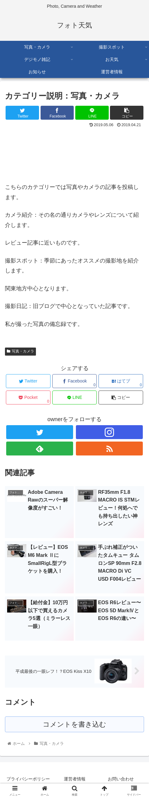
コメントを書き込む (74, 724)
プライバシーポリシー (28, 778)
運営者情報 (74, 778)
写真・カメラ (20, 351)
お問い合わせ (121, 778)
